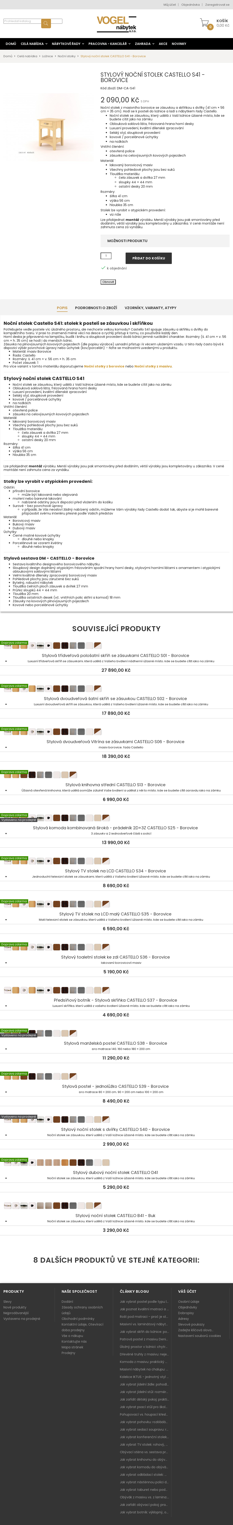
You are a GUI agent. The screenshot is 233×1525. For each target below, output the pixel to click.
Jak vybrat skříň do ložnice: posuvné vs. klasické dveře (145, 1331)
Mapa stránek (72, 1347)
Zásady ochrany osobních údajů (82, 1310)
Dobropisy (186, 1313)
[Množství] (106, 256)
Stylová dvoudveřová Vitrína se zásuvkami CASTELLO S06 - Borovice (116, 732)
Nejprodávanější (16, 1313)
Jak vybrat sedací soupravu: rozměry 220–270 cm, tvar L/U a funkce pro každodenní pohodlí (145, 1429)
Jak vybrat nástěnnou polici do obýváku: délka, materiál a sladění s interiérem (145, 1482)
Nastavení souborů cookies (199, 1336)
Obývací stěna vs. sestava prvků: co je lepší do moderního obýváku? (145, 1452)
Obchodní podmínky (78, 1318)
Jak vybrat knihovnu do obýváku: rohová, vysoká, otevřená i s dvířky (145, 1459)
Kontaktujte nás (74, 1341)
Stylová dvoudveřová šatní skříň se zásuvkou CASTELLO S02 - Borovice (116, 689)
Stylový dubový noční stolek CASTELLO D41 (116, 1163)
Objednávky (187, 1307)
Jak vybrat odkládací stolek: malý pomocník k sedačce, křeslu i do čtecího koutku (145, 1474)
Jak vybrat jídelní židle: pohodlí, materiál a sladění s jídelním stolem (145, 1384)
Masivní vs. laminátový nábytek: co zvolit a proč (145, 1324)
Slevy (7, 1301)
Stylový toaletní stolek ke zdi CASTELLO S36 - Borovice (116, 948)
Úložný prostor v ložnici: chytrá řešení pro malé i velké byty (145, 1346)
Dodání (67, 1301)
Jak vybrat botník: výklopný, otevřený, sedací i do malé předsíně (145, 1512)
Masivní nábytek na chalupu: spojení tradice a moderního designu (145, 1369)
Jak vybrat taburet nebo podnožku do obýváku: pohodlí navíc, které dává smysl (145, 1489)
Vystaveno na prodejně (21, 1318)
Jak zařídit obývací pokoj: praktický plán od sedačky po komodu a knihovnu (145, 1504)
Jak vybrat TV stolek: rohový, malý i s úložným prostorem (145, 1444)
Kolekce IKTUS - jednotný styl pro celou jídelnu (145, 1377)
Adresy (183, 1318)
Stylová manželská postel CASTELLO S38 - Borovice (116, 1034)
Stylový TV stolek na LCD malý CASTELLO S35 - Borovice (116, 905)
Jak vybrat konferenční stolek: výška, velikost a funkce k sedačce (145, 1437)
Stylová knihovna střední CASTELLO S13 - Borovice (116, 775)
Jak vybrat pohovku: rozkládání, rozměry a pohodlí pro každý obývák (145, 1422)
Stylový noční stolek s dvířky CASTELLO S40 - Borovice (116, 1120)
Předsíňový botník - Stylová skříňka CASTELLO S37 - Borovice (116, 991)
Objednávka (190, 4)
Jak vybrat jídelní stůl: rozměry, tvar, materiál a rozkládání (145, 1392)
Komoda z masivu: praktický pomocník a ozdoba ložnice (145, 1362)
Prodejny (68, 1353)
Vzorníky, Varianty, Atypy (150, 307)
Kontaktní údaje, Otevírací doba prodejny (82, 1327)
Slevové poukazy (191, 1324)
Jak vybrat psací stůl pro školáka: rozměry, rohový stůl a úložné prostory (145, 1407)
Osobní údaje (188, 1301)
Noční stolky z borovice (104, 366)
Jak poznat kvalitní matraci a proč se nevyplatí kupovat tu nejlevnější (145, 1309)
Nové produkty (14, 1307)
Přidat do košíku (148, 258)
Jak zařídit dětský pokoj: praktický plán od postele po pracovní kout (145, 1399)
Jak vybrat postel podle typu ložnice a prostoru (145, 1301)
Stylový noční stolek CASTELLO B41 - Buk (116, 1206)
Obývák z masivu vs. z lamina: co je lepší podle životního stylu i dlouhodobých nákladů (145, 1497)
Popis (62, 307)
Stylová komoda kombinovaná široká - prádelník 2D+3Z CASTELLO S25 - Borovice (116, 818)
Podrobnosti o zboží (96, 307)
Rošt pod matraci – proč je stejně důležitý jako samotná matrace (145, 1316)
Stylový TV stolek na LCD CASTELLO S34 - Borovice (116, 861)
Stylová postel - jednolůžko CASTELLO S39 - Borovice (116, 1077)
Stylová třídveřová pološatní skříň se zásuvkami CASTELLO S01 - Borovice (116, 646)
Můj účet (170, 4)
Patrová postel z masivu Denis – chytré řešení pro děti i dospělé (145, 1339)
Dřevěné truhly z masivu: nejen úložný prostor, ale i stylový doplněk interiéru (145, 1354)
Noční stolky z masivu (153, 366)
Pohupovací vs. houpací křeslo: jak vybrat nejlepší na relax (145, 1414)
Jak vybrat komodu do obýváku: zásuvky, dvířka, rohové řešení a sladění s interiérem (145, 1467)
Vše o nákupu (72, 1336)
